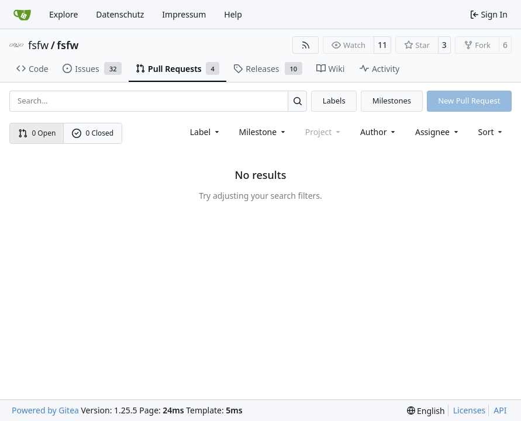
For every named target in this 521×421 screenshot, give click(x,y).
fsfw (38, 45)
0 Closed (93, 133)
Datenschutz (120, 14)
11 (382, 44)
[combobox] (205, 132)
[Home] (22, 14)
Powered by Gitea (45, 410)
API (500, 410)
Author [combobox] (378, 131)
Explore (63, 14)
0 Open (37, 133)
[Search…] (297, 101)
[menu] (491, 132)
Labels (334, 100)
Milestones (391, 100)
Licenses (469, 410)
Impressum (184, 14)
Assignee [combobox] (437, 131)
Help (233, 14)
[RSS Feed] (305, 45)
